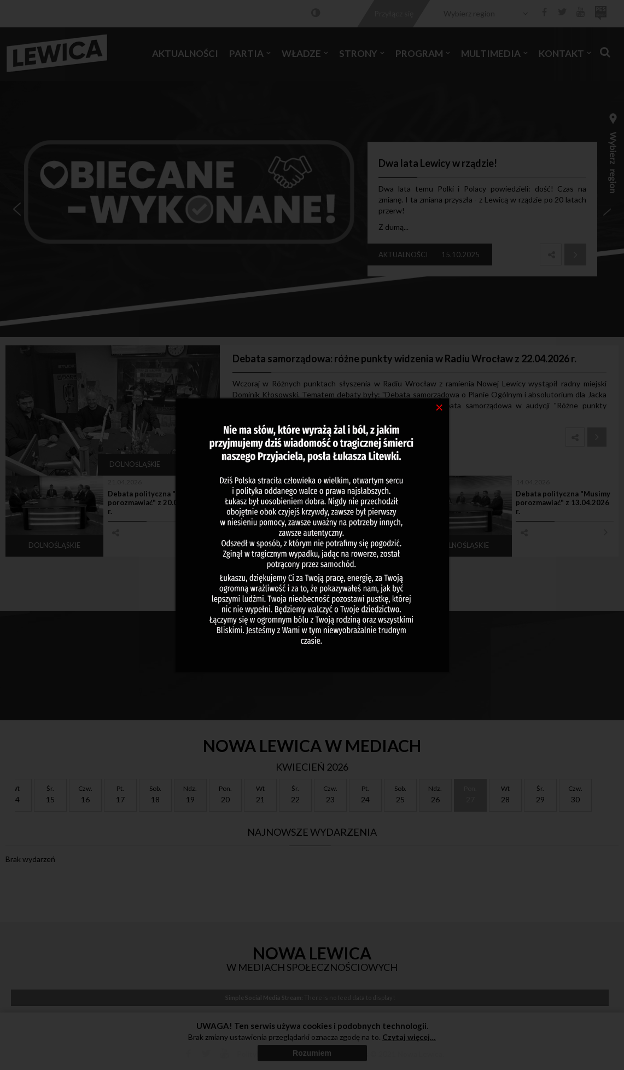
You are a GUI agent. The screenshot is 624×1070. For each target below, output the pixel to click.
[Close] (439, 406)
